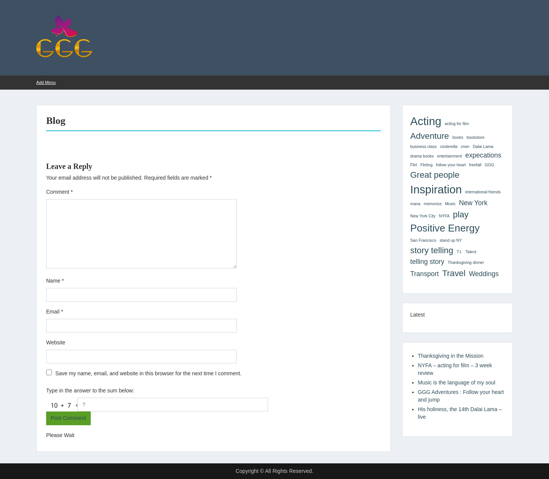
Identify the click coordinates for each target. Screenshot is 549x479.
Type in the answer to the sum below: (90, 390)
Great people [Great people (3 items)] (434, 175)
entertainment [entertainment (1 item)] (449, 156)
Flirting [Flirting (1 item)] (427, 164)
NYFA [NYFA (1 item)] (444, 216)
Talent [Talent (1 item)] (471, 251)
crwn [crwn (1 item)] (465, 146)
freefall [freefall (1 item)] (475, 164)
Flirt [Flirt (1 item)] (413, 164)
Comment (59, 192)
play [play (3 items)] (461, 214)
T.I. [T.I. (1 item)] (459, 251)
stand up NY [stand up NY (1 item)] (451, 240)
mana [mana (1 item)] (415, 203)
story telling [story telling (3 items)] (431, 250)
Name (55, 281)
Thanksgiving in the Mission (450, 356)
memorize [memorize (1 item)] (433, 203)
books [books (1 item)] (458, 137)
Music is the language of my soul (456, 382)
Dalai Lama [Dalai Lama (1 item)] (483, 146)
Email (54, 312)
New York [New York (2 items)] (473, 203)
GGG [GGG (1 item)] (489, 164)
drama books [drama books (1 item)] (422, 156)
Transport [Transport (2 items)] (424, 274)
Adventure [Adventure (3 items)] (429, 136)
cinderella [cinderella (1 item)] (449, 146)
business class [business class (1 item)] (423, 146)
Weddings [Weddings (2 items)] (484, 274)
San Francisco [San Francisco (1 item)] (423, 240)
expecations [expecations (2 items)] (483, 155)
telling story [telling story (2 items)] (427, 261)
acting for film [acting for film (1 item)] (457, 123)
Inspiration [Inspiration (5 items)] (436, 189)
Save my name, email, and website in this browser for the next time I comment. (148, 373)
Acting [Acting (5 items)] (425, 121)
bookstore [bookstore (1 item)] (476, 137)
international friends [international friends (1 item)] (483, 192)
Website (55, 342)
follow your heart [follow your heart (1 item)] (451, 164)
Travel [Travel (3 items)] (454, 273)
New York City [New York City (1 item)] (422, 216)
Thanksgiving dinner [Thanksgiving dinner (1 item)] (466, 262)
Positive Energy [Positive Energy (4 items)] (445, 228)
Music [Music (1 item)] (450, 203)
